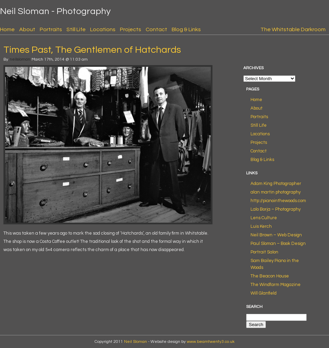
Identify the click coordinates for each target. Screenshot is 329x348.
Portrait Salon (264, 252)
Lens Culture (264, 217)
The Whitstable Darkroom (293, 29)
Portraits (51, 29)
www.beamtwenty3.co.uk (210, 341)
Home (7, 29)
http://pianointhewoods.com (278, 200)
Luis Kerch (261, 226)
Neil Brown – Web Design (276, 235)
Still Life (76, 29)
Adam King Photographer (276, 183)
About (27, 29)
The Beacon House (270, 276)
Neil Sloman (135, 341)
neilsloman (20, 59)
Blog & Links (186, 29)
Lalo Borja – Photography (276, 209)
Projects (130, 29)
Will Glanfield (264, 293)
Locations (102, 29)
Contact (156, 29)
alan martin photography (276, 192)
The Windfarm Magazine (276, 284)
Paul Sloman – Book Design (278, 243)
